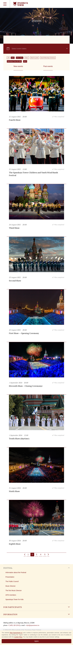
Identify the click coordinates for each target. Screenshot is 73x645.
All (8, 58)
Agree (36, 641)
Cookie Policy (18, 637)
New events (18, 66)
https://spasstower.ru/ (16, 632)
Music (26, 58)
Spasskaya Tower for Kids (14, 61)
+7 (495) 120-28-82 (14, 625)
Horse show (19, 58)
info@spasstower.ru (32, 625)
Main (12, 58)
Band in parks (34, 58)
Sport (25, 61)
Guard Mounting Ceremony (48, 58)
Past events (48, 66)
